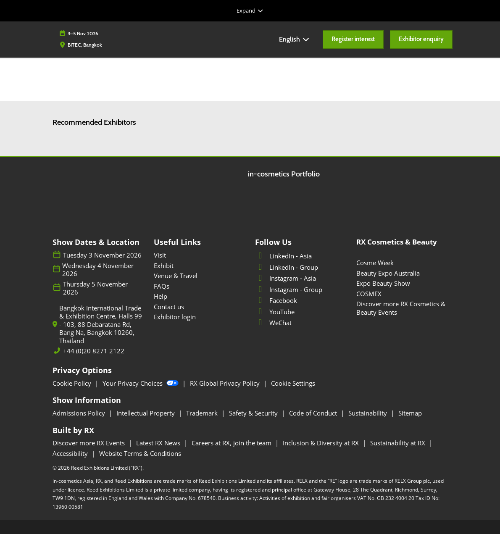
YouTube (275, 312)
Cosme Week (375, 262)
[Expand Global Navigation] (250, 10)
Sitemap (410, 413)
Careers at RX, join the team (232, 443)
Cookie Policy (73, 383)
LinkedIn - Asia (283, 256)
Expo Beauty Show (383, 283)
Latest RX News (159, 443)
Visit (160, 255)
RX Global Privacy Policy (225, 383)
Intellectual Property (146, 413)
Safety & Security (254, 413)
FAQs (161, 286)
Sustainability (368, 413)
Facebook (276, 300)
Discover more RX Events (89, 443)
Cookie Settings (293, 383)
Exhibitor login (175, 317)
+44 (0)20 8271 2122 (93, 351)
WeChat (273, 322)
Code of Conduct (314, 413)
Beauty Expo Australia (388, 273)
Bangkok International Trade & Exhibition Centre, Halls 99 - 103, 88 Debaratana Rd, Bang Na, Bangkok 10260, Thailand (100, 324)
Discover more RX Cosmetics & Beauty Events (400, 308)
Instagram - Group (288, 289)
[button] (353, 39)
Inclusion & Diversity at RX (322, 443)
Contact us (169, 307)
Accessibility (71, 453)
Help (160, 296)
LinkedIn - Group (286, 267)
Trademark (202, 413)
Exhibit (164, 265)
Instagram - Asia (285, 278)
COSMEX (369, 293)
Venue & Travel (175, 275)
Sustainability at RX (398, 443)
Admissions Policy (80, 413)
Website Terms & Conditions (140, 453)
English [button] (294, 39)
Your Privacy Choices (141, 383)
